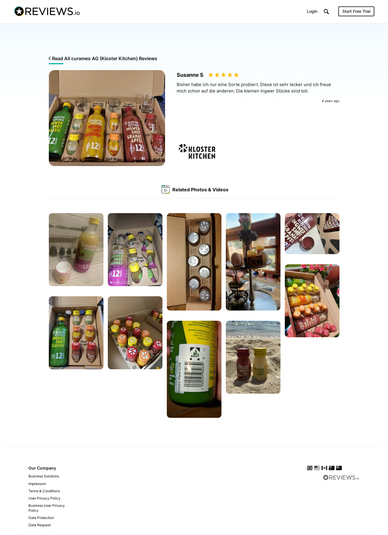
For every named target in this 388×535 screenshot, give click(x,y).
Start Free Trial (356, 11)
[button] (326, 11)
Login (312, 11)
